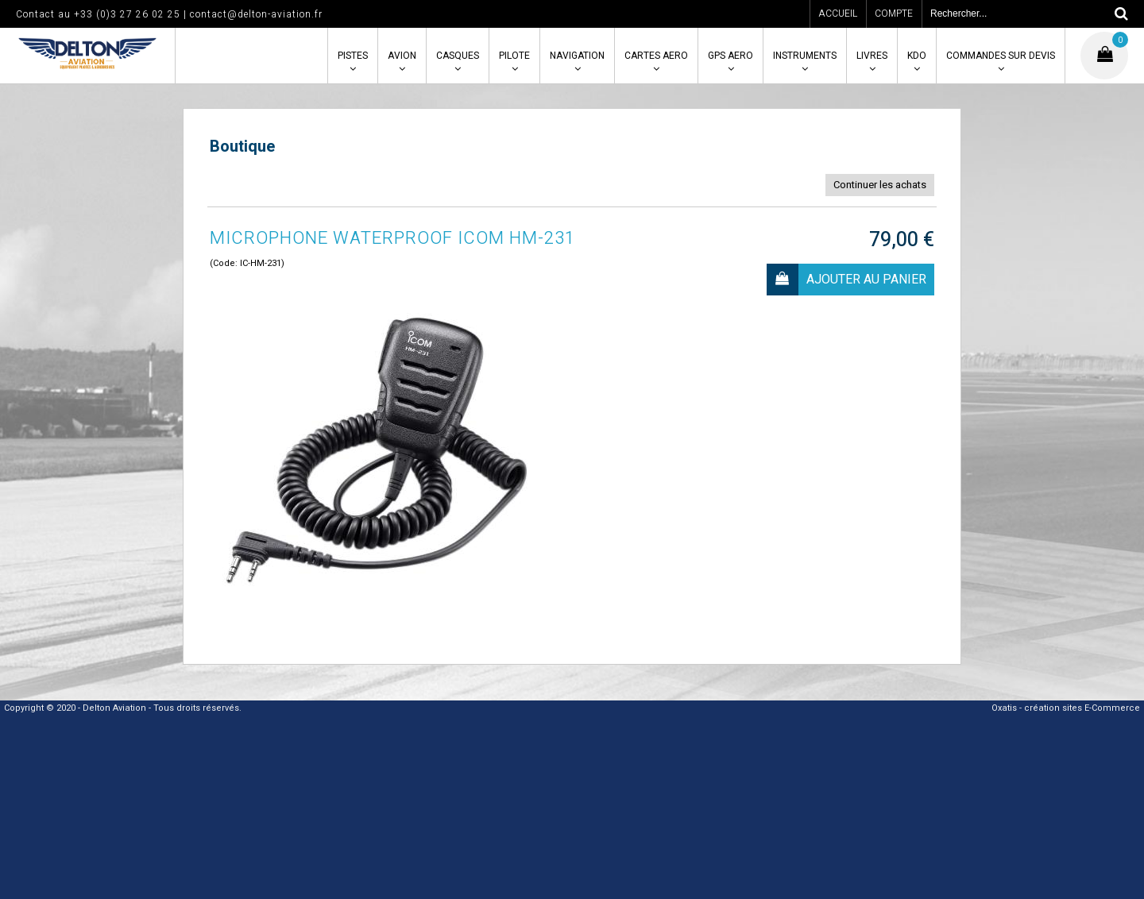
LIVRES (871, 55)
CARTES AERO (656, 55)
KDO (916, 55)
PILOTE (514, 55)
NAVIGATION (577, 55)
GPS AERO (730, 55)
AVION (402, 55)
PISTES (353, 55)
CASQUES (457, 55)
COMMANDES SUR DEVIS (1000, 55)
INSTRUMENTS (805, 55)
